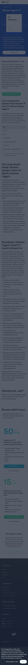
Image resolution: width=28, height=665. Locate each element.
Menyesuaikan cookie (12, 661)
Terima (23, 661)
